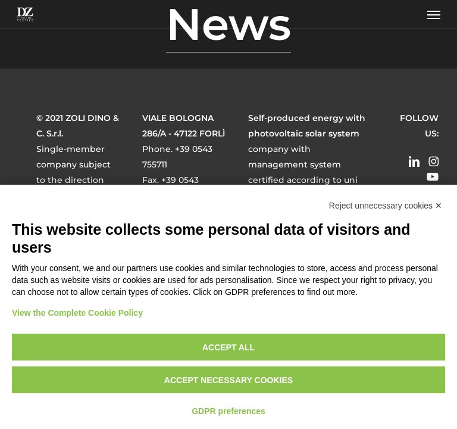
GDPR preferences (228, 411)
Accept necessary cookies (228, 380)
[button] (433, 14)
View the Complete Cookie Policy (77, 313)
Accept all (228, 347)
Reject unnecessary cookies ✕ (385, 205)
